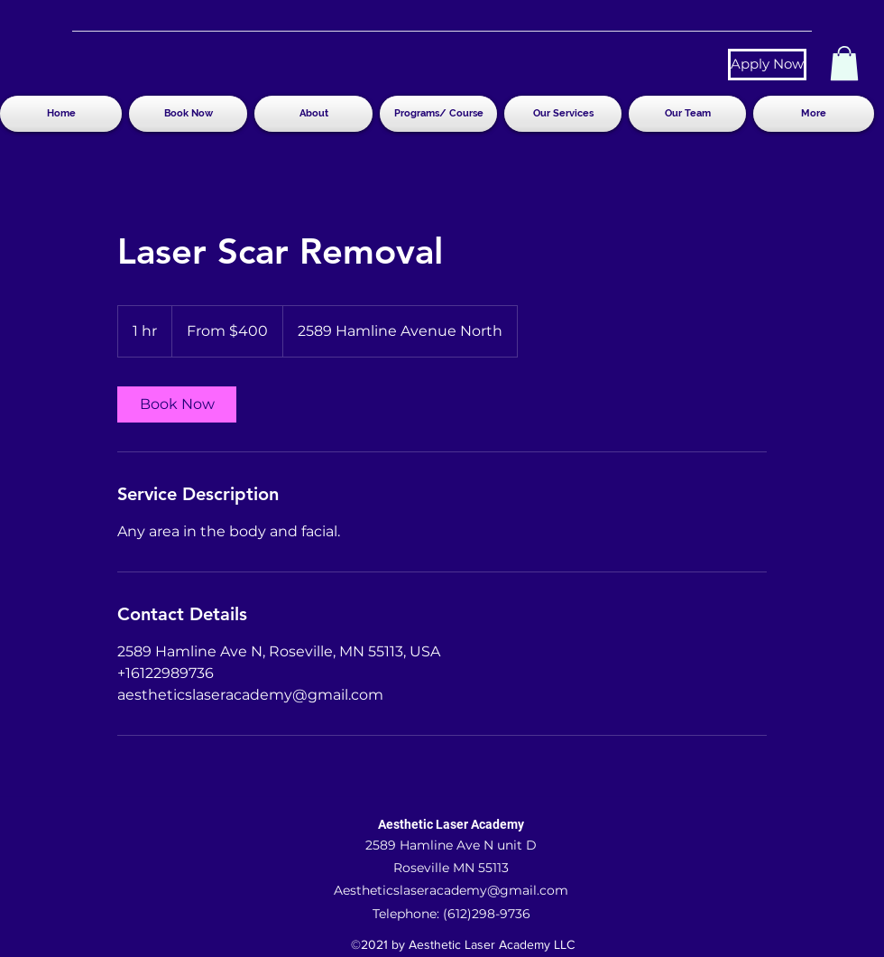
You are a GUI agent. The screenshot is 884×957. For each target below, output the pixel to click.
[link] (176, 404)
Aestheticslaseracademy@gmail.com (451, 890)
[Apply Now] (767, 64)
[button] (844, 63)
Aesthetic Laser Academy (451, 824)
